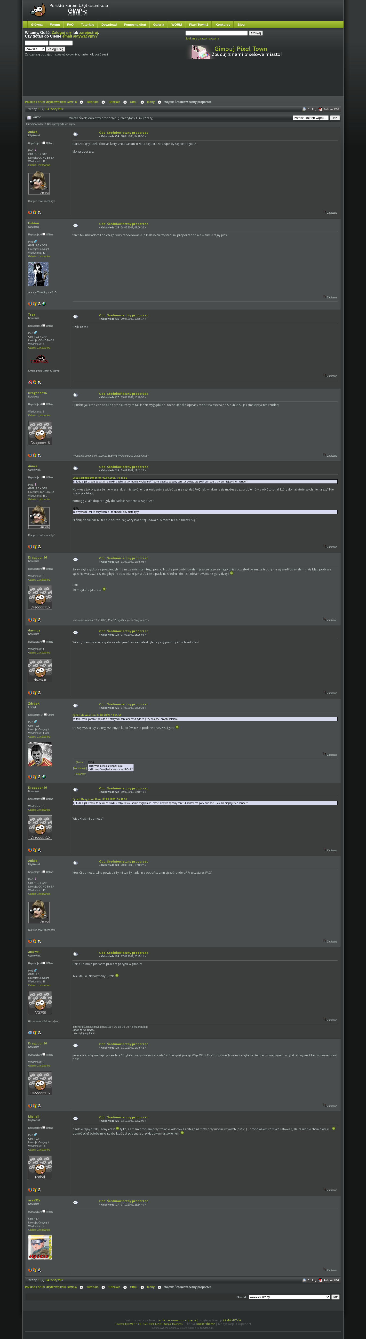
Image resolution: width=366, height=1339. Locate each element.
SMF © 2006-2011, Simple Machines (163, 1324)
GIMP (133, 102)
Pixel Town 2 (198, 24)
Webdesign (80, 768)
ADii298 (33, 952)
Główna (37, 24)
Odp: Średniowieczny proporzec (123, 133)
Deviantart (80, 774)
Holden (33, 223)
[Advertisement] (116, 82)
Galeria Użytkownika (39, 165)
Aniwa (32, 132)
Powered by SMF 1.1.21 (128, 1324)
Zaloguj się (61, 33)
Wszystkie (57, 109)
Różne (80, 762)
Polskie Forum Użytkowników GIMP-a (51, 102)
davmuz (34, 630)
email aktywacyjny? (80, 36)
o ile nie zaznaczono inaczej (178, 1320)
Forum (55, 24)
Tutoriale (87, 24)
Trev (31, 314)
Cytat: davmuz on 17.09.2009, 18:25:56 (96, 715)
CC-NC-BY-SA (232, 1320)
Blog (241, 24)
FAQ (70, 24)
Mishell (33, 1116)
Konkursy (222, 24)
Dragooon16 (37, 393)
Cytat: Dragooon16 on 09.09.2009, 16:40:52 (99, 477)
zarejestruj (88, 33)
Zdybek (34, 703)
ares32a (34, 1200)
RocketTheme (205, 1324)
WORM (176, 24)
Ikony (151, 102)
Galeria (158, 24)
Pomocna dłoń (135, 24)
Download (109, 24)
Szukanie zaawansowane (202, 38)
